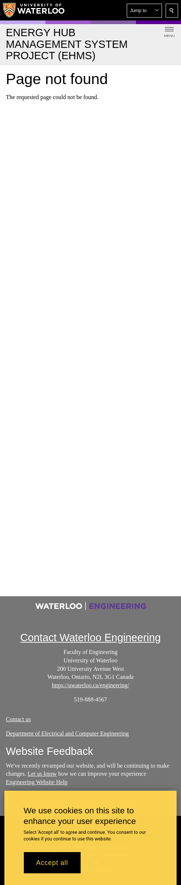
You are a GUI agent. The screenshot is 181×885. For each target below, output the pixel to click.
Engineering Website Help (36, 782)
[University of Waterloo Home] (34, 10)
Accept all (52, 866)
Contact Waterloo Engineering (90, 637)
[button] (144, 10)
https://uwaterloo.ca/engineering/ (90, 685)
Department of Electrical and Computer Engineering (67, 733)
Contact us (18, 719)
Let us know (42, 774)
